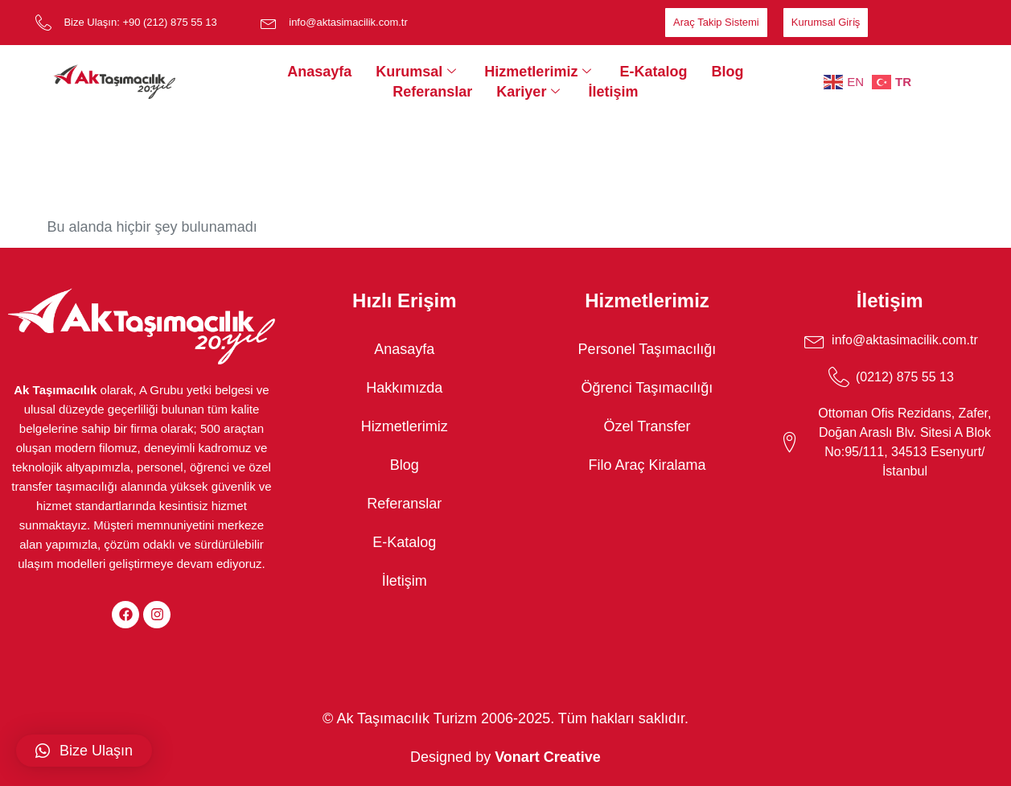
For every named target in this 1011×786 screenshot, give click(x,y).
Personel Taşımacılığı (647, 349)
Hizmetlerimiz (539, 72)
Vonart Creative (548, 757)
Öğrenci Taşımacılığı (647, 388)
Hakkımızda (404, 388)
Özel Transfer (646, 426)
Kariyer (530, 92)
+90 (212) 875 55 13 (169, 22)
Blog (727, 72)
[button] (84, 751)
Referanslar (432, 92)
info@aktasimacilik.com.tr (348, 22)
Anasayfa (319, 72)
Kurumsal (418, 72)
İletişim (613, 92)
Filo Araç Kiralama (646, 465)
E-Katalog (653, 72)
